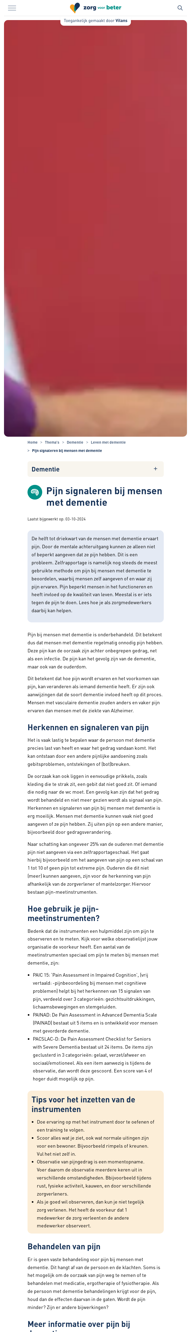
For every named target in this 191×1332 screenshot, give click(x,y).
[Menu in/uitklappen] (12, 8)
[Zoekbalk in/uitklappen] (180, 8)
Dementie (46, 469)
